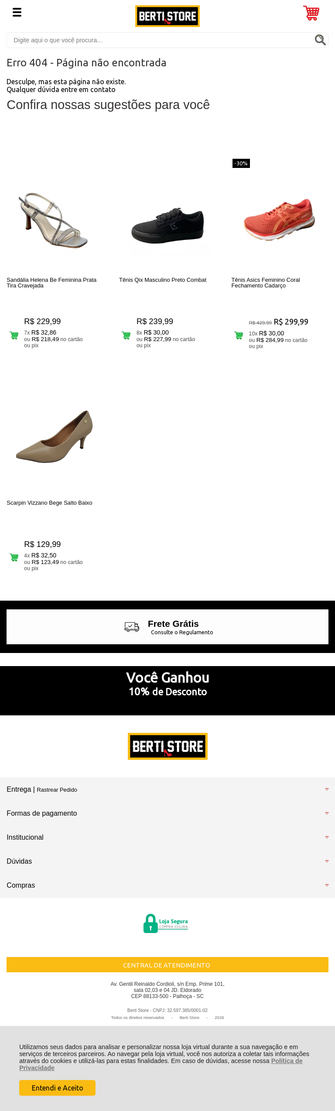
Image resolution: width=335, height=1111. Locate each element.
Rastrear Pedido (57, 789)
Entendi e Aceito (57, 1088)
